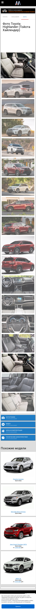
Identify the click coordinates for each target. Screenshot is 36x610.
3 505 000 (18, 547)
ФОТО (24, 17)
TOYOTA (5, 17)
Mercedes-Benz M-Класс (18, 512)
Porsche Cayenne (18, 479)
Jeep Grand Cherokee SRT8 (18, 544)
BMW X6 (18, 578)
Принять (18, 606)
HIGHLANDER (15, 17)
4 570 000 (18, 581)
